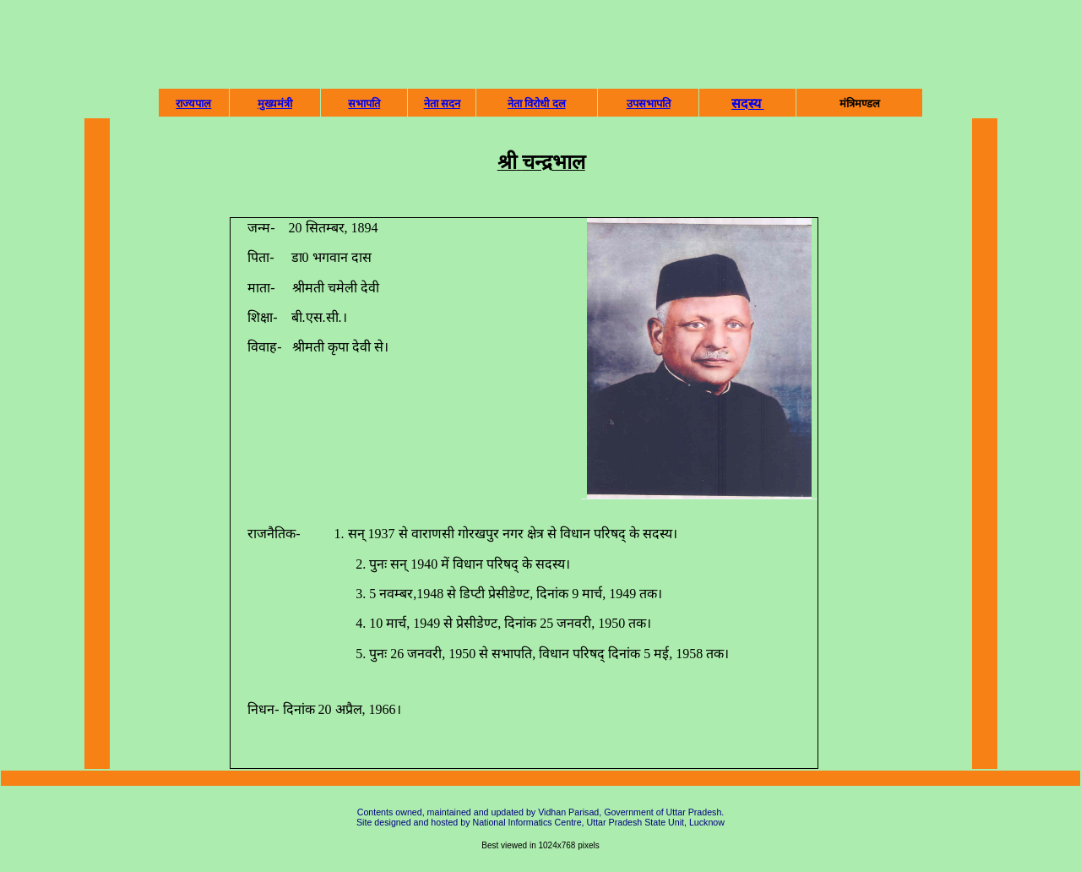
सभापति (364, 103)
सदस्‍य (746, 103)
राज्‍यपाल (193, 103)
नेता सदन (442, 103)
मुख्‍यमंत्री (275, 103)
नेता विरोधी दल (537, 103)
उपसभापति (649, 103)
